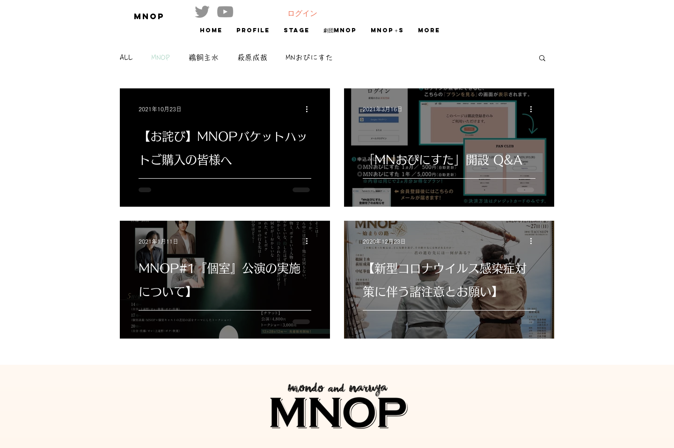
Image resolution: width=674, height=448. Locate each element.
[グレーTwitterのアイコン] (202, 12)
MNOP (161, 57)
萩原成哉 (252, 57)
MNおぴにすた (309, 57)
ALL (126, 57)
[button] (542, 59)
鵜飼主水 (204, 57)
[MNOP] (155, 16)
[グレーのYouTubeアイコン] (225, 12)
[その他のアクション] (309, 109)
